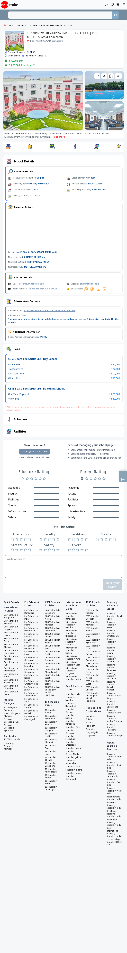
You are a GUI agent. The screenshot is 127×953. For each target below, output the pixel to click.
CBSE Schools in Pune (52, 647)
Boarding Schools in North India (114, 757)
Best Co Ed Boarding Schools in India (114, 822)
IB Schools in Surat (51, 782)
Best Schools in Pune (11, 663)
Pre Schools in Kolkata (31, 641)
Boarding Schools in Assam (111, 625)
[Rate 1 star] (27, 478)
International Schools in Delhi (72, 663)
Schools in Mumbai (70, 699)
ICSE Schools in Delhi (93, 670)
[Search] (115, 15)
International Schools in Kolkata (71, 650)
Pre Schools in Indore (31, 706)
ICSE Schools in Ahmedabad (93, 664)
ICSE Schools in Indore (93, 653)
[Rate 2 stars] (32, 478)
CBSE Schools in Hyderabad (52, 629)
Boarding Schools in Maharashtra (113, 659)
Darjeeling (91, 735)
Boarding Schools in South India (114, 765)
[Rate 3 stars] (36, 478)
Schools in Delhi (72, 694)
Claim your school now (34, 451)
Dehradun (90, 729)
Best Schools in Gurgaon (11, 628)
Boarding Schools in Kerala (115, 711)
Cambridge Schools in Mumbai (9, 746)
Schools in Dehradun (70, 722)
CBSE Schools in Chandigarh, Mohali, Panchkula (52, 691)
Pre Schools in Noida (31, 676)
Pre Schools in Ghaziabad (31, 670)
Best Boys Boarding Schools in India (114, 814)
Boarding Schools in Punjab (115, 734)
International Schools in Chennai (71, 642)
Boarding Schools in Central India (112, 774)
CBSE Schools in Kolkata (52, 641)
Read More (59, 136)
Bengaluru (91, 716)
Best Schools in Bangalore (11, 616)
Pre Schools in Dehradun (31, 647)
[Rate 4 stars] (40, 478)
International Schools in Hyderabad (71, 633)
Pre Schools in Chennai (31, 635)
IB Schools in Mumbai (51, 741)
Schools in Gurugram (70, 731)
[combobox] (60, 15)
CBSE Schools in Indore (52, 682)
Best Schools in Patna (11, 693)
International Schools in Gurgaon (71, 671)
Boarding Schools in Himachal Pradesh (111, 686)
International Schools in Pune (72, 657)
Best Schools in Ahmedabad (11, 669)
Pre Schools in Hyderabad (31, 629)
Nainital (89, 722)
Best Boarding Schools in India (114, 798)
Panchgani (91, 726)
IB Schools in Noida (51, 711)
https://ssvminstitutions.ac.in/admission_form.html (49, 310)
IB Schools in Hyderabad (51, 717)
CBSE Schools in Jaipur (52, 664)
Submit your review (112, 585)
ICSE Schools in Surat (93, 682)
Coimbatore (21, 25)
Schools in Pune (72, 727)
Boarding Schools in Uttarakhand (112, 704)
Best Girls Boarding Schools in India (114, 805)
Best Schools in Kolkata (11, 657)
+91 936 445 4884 (35, 288)
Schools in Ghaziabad (70, 743)
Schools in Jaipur (73, 757)
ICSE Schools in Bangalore (93, 659)
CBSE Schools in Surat (52, 676)
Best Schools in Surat (11, 675)
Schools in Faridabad (70, 737)
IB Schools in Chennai (51, 758)
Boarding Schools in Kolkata (111, 642)
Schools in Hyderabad (70, 705)
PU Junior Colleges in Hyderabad (9, 728)
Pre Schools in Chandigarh (31, 718)
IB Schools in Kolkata (51, 723)
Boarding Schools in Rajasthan (111, 676)
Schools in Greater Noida (72, 752)
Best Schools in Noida (11, 634)
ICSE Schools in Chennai (93, 688)
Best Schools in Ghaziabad (11, 687)
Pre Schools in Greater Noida (31, 682)
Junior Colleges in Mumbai (12, 714)
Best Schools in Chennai (11, 645)
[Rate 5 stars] (44, 478)
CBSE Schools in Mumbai (52, 623)
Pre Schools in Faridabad (31, 664)
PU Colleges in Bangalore (11, 708)
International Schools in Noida (73, 678)
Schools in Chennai (70, 710)
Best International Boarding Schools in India (114, 832)
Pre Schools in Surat (31, 700)
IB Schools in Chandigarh (51, 788)
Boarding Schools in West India (114, 791)
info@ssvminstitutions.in (31, 283)
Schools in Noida (73, 748)
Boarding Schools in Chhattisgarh (113, 633)
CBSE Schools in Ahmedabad (52, 670)
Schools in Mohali (73, 773)
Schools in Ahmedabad (71, 762)
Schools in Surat (73, 766)
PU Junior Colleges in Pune (11, 720)
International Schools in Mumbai (71, 625)
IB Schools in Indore (51, 776)
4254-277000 (51, 288)
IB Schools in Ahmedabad (51, 770)
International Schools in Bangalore (71, 616)
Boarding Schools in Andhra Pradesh (114, 719)
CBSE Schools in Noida (52, 617)
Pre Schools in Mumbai (31, 623)
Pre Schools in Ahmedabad (31, 694)
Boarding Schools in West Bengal (114, 696)
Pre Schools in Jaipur (31, 688)
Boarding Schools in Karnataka (111, 667)
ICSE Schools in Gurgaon (93, 617)
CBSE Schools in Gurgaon (52, 659)
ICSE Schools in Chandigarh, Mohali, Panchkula (93, 697)
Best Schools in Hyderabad (11, 651)
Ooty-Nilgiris (92, 732)
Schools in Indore (73, 770)
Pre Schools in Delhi (31, 617)
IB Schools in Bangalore (51, 764)
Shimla (89, 719)
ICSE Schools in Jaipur (93, 647)
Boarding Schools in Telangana (111, 727)
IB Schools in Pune (51, 747)
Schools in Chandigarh (70, 777)
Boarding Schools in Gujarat (111, 650)
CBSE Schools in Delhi (52, 653)
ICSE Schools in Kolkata (93, 611)
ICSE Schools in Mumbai (93, 623)
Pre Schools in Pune (31, 653)
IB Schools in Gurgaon (51, 729)
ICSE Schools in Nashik (93, 676)
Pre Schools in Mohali (31, 712)
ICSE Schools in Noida (93, 629)
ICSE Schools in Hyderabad (93, 641)
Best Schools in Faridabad (11, 681)
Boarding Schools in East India (114, 782)
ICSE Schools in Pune (93, 635)
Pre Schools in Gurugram (31, 659)
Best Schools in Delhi (11, 640)
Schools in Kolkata (70, 716)
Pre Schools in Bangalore (31, 611)
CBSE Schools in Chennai (52, 635)
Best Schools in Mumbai (11, 622)
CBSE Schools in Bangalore (52, 611)
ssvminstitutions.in (90, 283)
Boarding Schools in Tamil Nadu (114, 616)
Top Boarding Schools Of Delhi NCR (114, 842)
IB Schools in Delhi (51, 735)
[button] (8, 146)
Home (10, 25)
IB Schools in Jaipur (51, 752)
